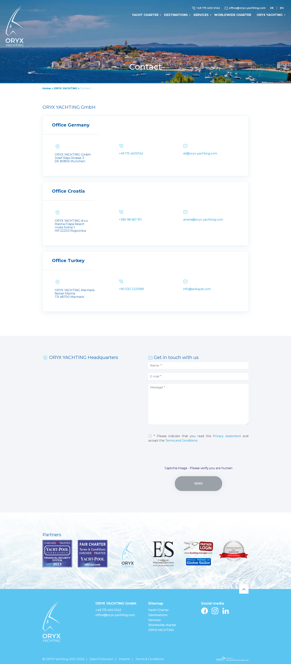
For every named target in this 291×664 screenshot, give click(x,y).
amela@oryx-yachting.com (203, 219)
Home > (47, 88)
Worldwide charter (232, 15)
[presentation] (198, 456)
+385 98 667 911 (130, 219)
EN (282, 8)
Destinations (176, 15)
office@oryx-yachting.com (245, 8)
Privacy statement (227, 436)
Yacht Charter (145, 15)
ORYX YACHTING (270, 15)
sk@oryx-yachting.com (200, 153)
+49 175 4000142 (131, 153)
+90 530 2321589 (131, 289)
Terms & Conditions (149, 659)
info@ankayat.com (197, 289)
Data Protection (101, 659)
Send (198, 483)
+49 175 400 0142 (206, 8)
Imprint (124, 659)
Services (201, 15)
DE (272, 8)
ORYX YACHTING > (66, 88)
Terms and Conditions (181, 440)
